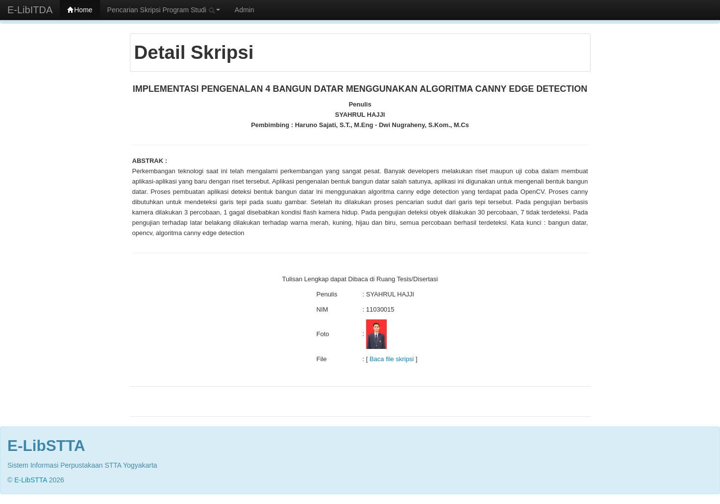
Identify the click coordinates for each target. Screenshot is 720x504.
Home (79, 10)
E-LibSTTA (30, 480)
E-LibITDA (29, 9)
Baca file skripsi (392, 359)
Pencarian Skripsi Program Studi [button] (163, 10)
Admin (244, 10)
